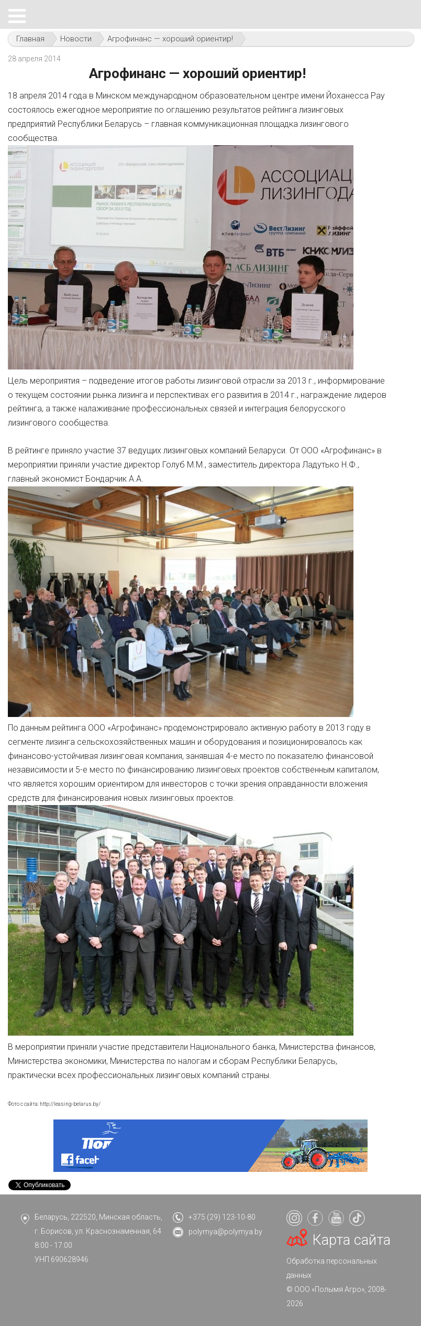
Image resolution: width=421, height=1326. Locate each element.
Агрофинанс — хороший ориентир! (170, 39)
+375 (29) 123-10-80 (222, 1217)
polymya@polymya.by (225, 1231)
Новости (76, 39)
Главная (30, 39)
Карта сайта (352, 1240)
